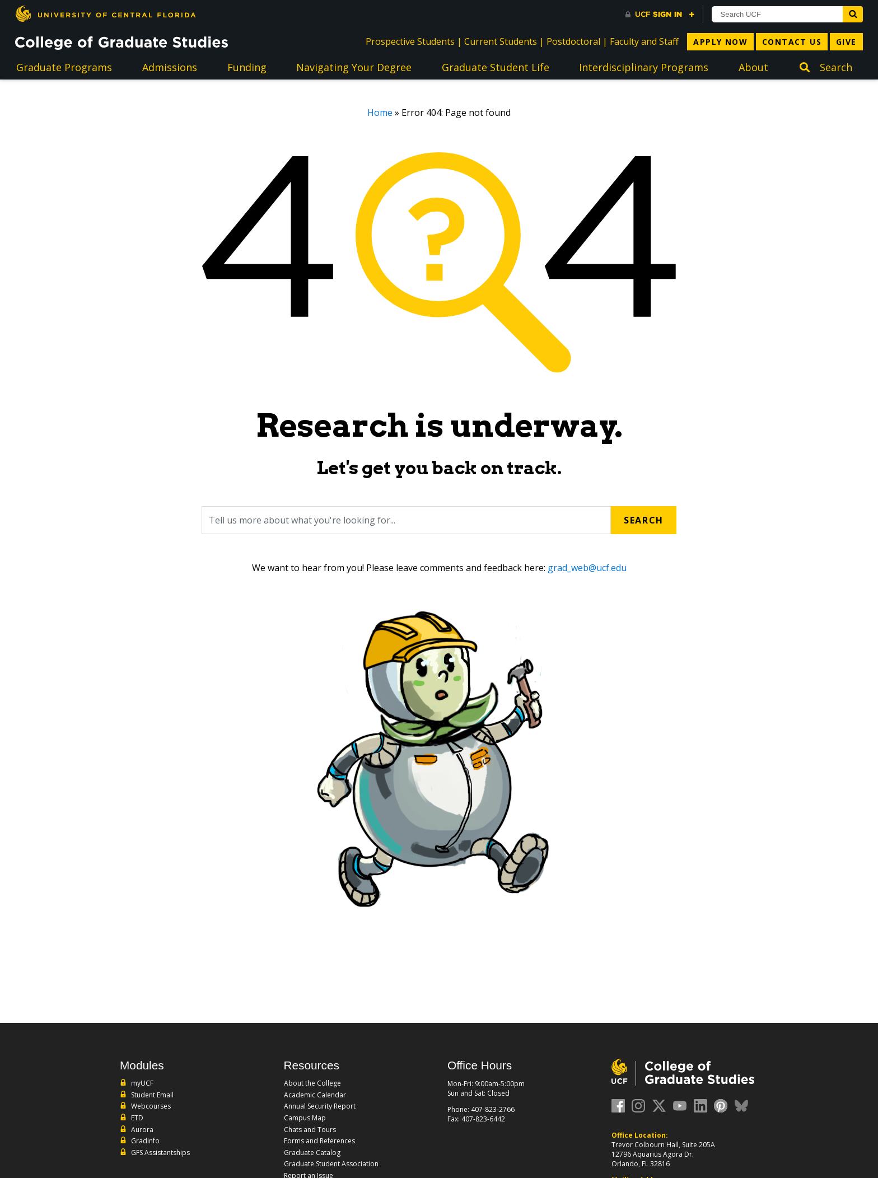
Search (644, 520)
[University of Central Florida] (105, 13)
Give (846, 41)
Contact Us (791, 41)
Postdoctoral (573, 41)
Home (380, 112)
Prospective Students (410, 41)
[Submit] (853, 14)
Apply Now (720, 41)
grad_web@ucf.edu (587, 568)
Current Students (500, 41)
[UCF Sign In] (660, 14)
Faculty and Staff (644, 41)
